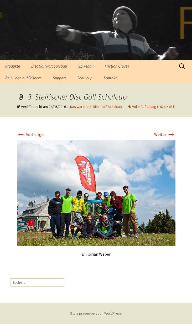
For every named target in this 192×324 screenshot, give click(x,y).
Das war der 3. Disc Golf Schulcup (96, 106)
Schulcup (84, 77)
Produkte (12, 66)
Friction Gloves (117, 66)
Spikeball (86, 66)
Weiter (164, 134)
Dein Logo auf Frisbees (23, 77)
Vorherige (30, 134)
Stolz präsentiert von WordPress (96, 313)
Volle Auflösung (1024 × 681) (153, 106)
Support (59, 77)
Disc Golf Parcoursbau (49, 66)
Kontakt (110, 77)
